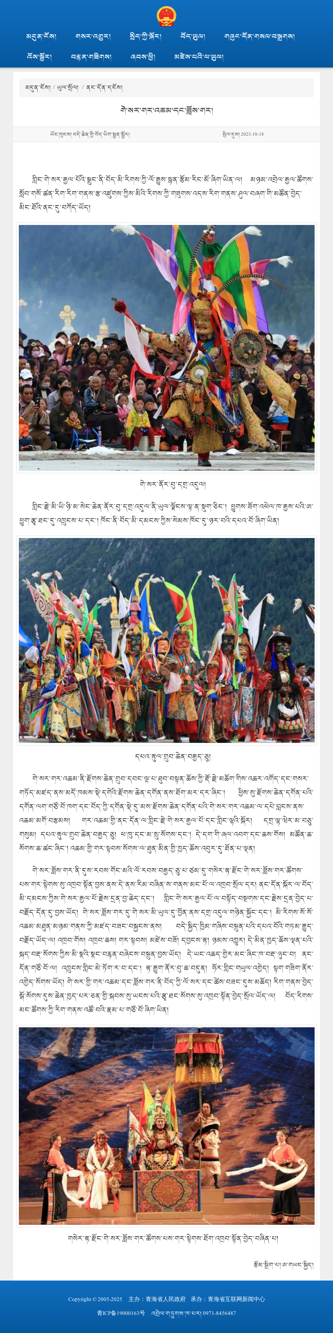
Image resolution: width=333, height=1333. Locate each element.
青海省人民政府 (166, 1299)
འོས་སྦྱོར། (39, 57)
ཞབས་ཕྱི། (142, 57)
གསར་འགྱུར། (93, 37)
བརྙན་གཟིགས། (91, 57)
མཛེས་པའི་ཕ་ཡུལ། (199, 57)
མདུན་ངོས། (41, 37)
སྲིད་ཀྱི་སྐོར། (146, 37)
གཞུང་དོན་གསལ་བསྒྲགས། (259, 37)
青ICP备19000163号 (121, 1313)
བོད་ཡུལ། (192, 37)
